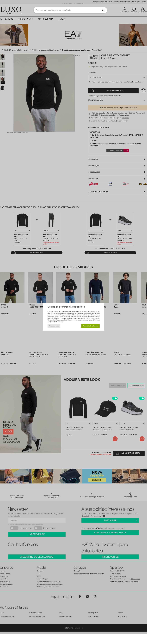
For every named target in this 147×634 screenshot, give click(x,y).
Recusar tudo (54, 326)
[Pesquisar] (103, 10)
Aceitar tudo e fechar (90, 326)
